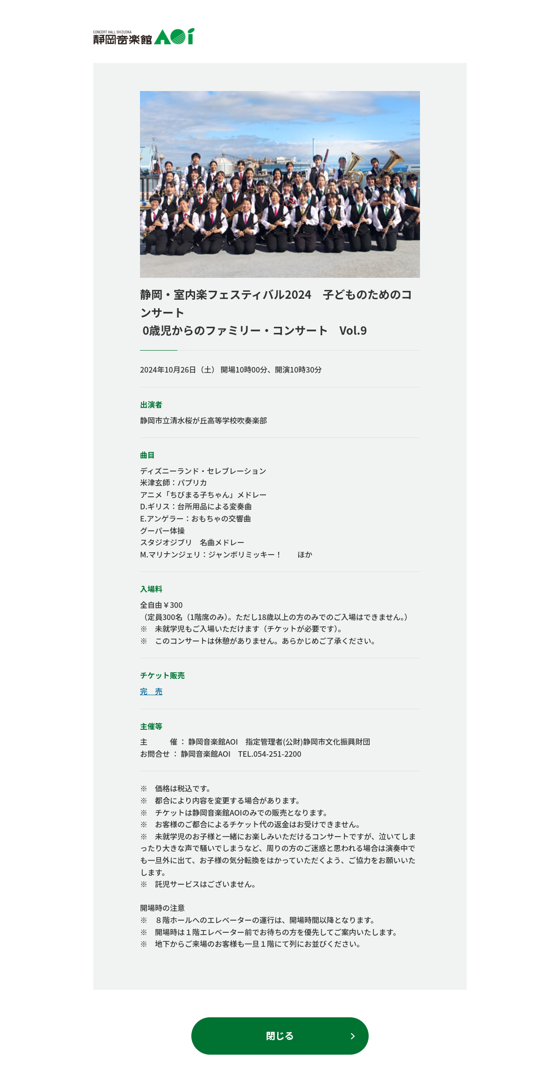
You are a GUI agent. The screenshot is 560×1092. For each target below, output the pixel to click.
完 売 (151, 691)
